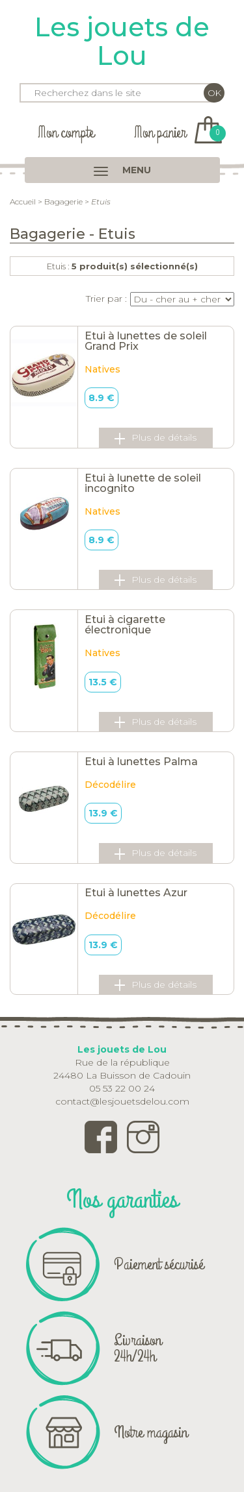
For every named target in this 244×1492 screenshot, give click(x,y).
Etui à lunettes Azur (136, 893)
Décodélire (110, 784)
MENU (122, 170)
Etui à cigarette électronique (125, 624)
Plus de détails (156, 438)
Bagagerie (63, 201)
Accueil (23, 201)
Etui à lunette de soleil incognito (143, 483)
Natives (102, 369)
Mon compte (66, 132)
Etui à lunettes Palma (141, 761)
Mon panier (178, 132)
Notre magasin (150, 1432)
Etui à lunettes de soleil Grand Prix (146, 341)
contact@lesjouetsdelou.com (122, 1101)
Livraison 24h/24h (137, 1348)
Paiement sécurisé (159, 1264)
